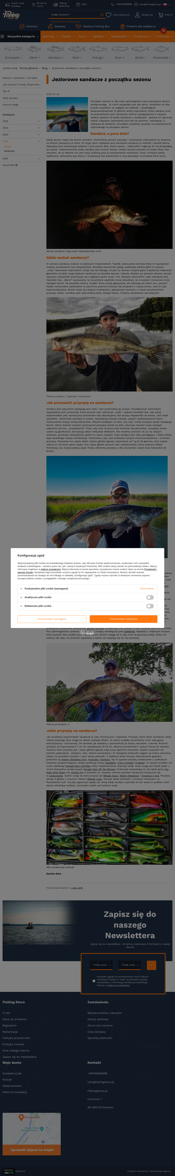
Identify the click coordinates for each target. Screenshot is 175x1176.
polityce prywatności (51, 569)
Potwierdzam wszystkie (123, 619)
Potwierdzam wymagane (52, 619)
